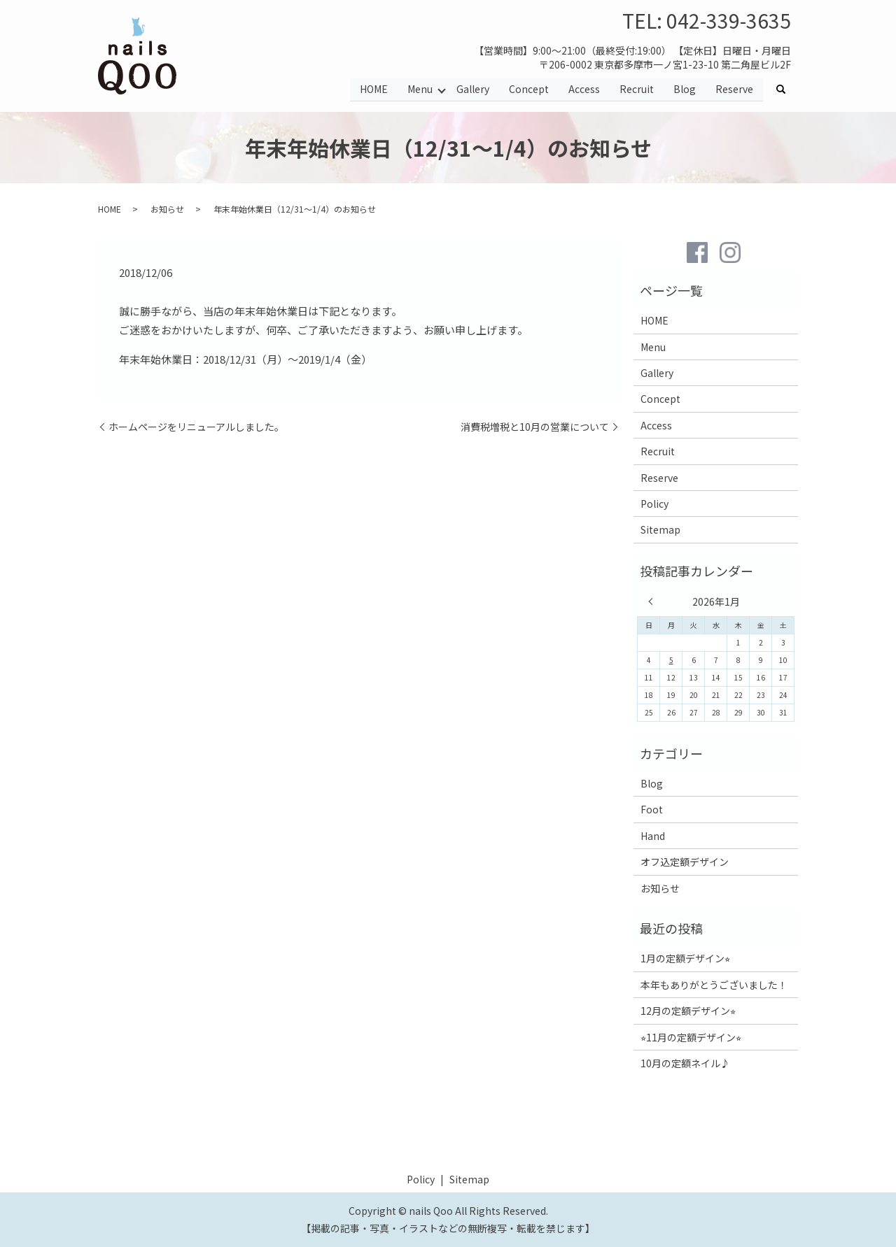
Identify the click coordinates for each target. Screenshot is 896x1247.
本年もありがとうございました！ (714, 985)
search (786, 90)
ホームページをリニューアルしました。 (196, 427)
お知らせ (167, 209)
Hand (652, 836)
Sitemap (660, 529)
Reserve (734, 90)
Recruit (637, 90)
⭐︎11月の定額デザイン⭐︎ (690, 1037)
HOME (373, 90)
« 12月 (654, 601)
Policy (654, 504)
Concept (529, 90)
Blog (684, 90)
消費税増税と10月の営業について (535, 427)
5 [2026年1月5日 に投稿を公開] (671, 660)
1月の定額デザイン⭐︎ (685, 958)
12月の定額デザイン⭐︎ (688, 1011)
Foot (651, 809)
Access (584, 90)
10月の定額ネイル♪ (685, 1063)
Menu (419, 90)
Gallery (472, 90)
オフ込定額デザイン (684, 862)
